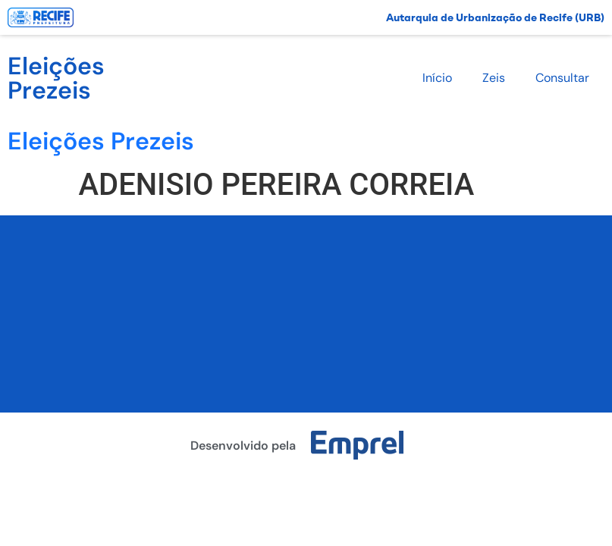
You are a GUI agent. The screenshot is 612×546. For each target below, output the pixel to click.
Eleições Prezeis (56, 78)
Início (437, 78)
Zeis (493, 78)
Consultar (562, 78)
